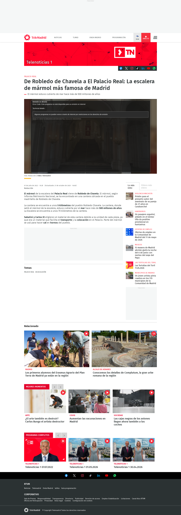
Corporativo (31, 494)
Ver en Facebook (66, 476)
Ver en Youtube (106, 475)
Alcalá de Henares (102, 369)
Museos (138, 245)
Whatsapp (154, 68)
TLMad (75, 37)
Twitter (126, 68)
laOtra (57, 488)
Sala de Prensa (30, 499)
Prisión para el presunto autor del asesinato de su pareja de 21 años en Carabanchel (129, 196)
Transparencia (57, 499)
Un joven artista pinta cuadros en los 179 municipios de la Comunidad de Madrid (129, 275)
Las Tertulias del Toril (145, 263)
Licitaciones (125, 499)
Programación (119, 37)
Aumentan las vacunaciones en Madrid (89, 401)
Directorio (69, 499)
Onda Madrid (95, 37)
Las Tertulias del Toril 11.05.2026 (129, 265)
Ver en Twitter (74, 476)
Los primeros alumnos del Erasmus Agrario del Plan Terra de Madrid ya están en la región (56, 349)
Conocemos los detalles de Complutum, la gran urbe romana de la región (124, 349)
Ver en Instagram (82, 475)
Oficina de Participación (33, 501)
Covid (72, 415)
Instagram (132, 68)
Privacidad (48, 501)
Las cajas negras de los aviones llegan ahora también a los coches (134, 401)
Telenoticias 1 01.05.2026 (89, 450)
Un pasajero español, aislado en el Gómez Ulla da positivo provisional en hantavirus (129, 214)
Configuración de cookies (82, 501)
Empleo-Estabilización (110, 499)
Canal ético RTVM (138, 499)
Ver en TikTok (90, 476)
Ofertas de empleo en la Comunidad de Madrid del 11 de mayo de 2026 (129, 232)
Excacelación (40, 272)
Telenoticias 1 (32, 464)
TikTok (137, 68)
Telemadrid (36, 488)
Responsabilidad (44, 499)
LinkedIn (143, 68)
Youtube (148, 68)
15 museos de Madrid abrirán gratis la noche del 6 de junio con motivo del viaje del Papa (129, 247)
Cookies (68, 501)
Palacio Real (30, 76)
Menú (155, 37)
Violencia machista (143, 193)
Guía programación (68, 488)
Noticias (58, 37)
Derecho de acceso (92, 499)
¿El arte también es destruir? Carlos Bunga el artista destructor (45, 401)
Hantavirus (140, 211)
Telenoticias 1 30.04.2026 (134, 450)
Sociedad (118, 415)
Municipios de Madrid (145, 273)
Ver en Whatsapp (114, 475)
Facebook (121, 68)
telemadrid (32, 510)
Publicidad (79, 499)
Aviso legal (58, 501)
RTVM (27, 484)
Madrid (28, 369)
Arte (27, 415)
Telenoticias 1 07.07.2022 (45, 450)
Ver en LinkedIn (98, 475)
